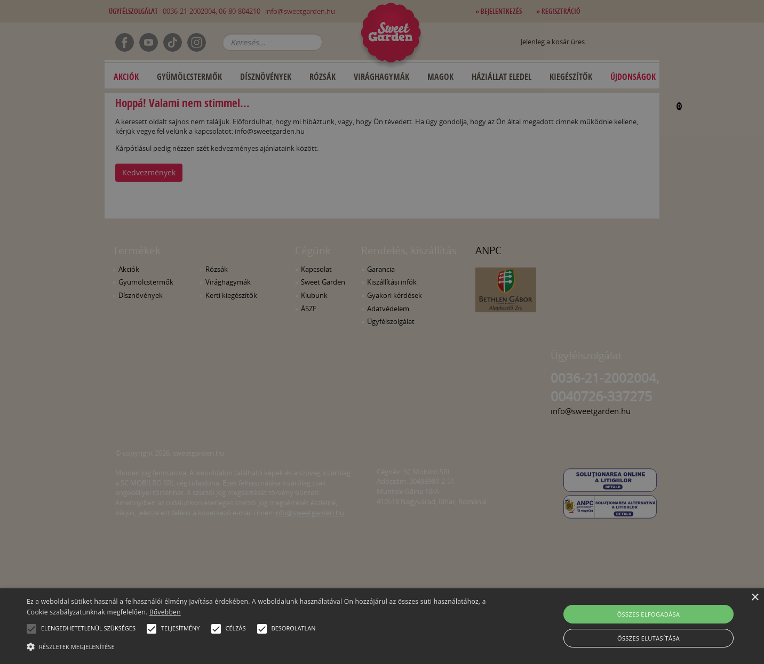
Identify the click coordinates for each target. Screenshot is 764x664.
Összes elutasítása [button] (648, 638)
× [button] (755, 598)
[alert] (382, 332)
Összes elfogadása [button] (648, 614)
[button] (31, 628)
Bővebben (165, 612)
